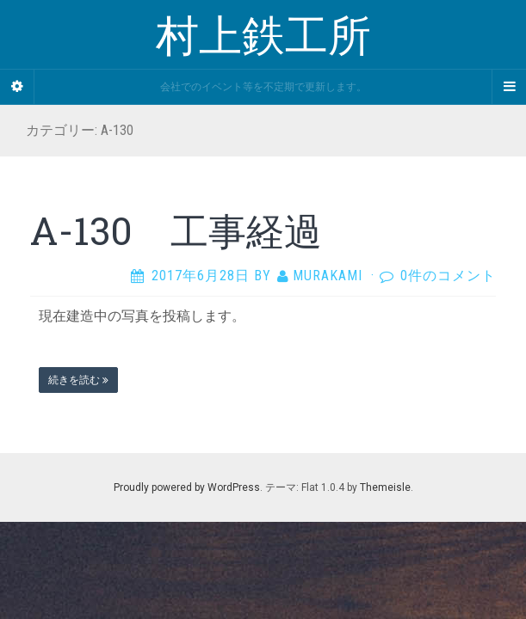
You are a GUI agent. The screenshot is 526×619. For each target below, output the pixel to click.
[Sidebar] (17, 87)
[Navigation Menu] (509, 87)
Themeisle (385, 487)
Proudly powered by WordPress (187, 487)
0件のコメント (448, 275)
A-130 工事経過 (176, 230)
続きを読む (78, 380)
